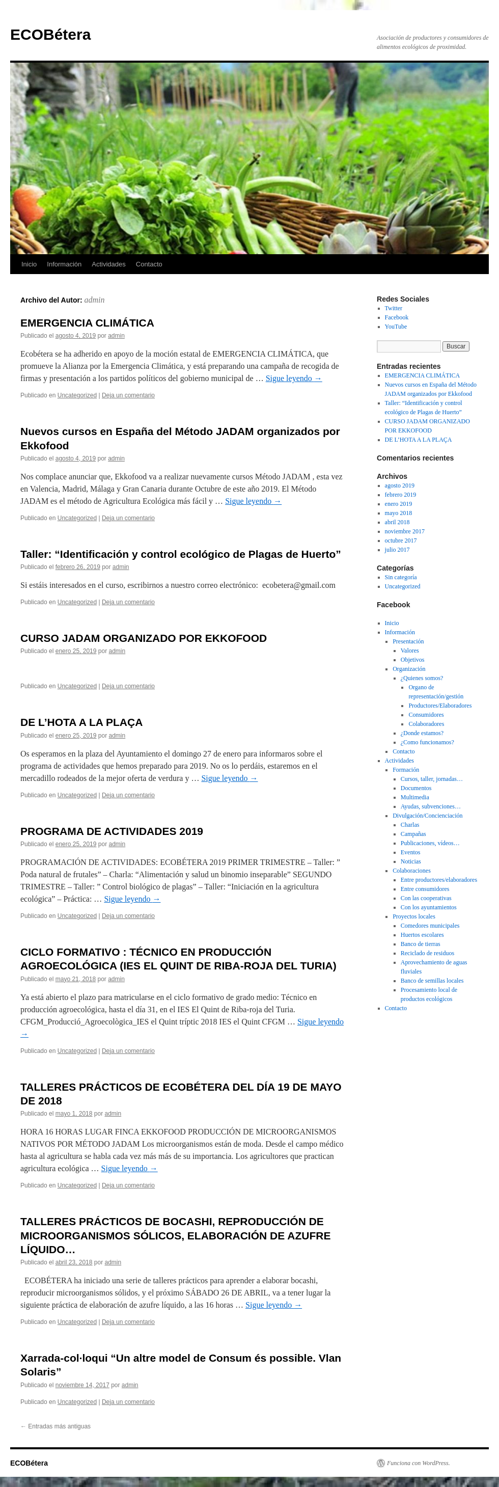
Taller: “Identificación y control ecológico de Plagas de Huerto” (180, 554)
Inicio (29, 264)
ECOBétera (50, 34)
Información (64, 264)
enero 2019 (398, 503)
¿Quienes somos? (422, 678)
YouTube (396, 326)
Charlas (410, 824)
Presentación (408, 641)
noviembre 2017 (405, 531)
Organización (409, 668)
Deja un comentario (128, 395)
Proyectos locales (414, 916)
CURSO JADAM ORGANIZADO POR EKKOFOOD (143, 638)
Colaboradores (426, 723)
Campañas (413, 833)
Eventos (411, 852)
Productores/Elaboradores (440, 705)
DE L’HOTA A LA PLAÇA (81, 722)
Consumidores (425, 714)
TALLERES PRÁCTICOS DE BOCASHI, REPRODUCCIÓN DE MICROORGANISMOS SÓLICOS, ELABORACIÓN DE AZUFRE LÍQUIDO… (175, 1235)
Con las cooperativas (426, 898)
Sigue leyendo (294, 378)
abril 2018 (397, 522)
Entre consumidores (425, 889)
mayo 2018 (398, 513)
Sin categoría (401, 577)
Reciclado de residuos (427, 953)
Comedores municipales (430, 925)
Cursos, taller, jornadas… (432, 778)
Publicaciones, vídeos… (430, 843)
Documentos (416, 788)
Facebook (397, 317)
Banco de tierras (420, 944)
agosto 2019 (399, 485)
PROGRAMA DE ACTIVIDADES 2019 (111, 831)
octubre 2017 (401, 540)
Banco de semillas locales (432, 980)
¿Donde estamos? (422, 733)
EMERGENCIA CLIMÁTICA (87, 323)
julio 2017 (397, 549)
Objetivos (413, 659)
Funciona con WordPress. (418, 1463)
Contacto (149, 264)
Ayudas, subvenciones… (431, 806)
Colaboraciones (412, 870)
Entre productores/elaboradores (439, 879)
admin (95, 299)
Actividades (108, 264)
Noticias (411, 861)
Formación (406, 769)
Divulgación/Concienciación (427, 815)
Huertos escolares (422, 934)
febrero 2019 (401, 494)
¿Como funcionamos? (427, 742)
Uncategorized (77, 395)
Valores (410, 650)
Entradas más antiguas (55, 1426)
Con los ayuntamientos (429, 907)
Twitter (393, 308)
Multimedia (415, 797)
